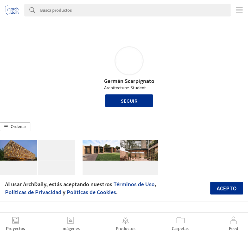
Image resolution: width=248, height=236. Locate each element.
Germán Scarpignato (129, 81)
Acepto (227, 188)
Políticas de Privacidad (33, 192)
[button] (15, 126)
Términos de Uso (134, 184)
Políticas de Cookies (91, 192)
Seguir (129, 101)
